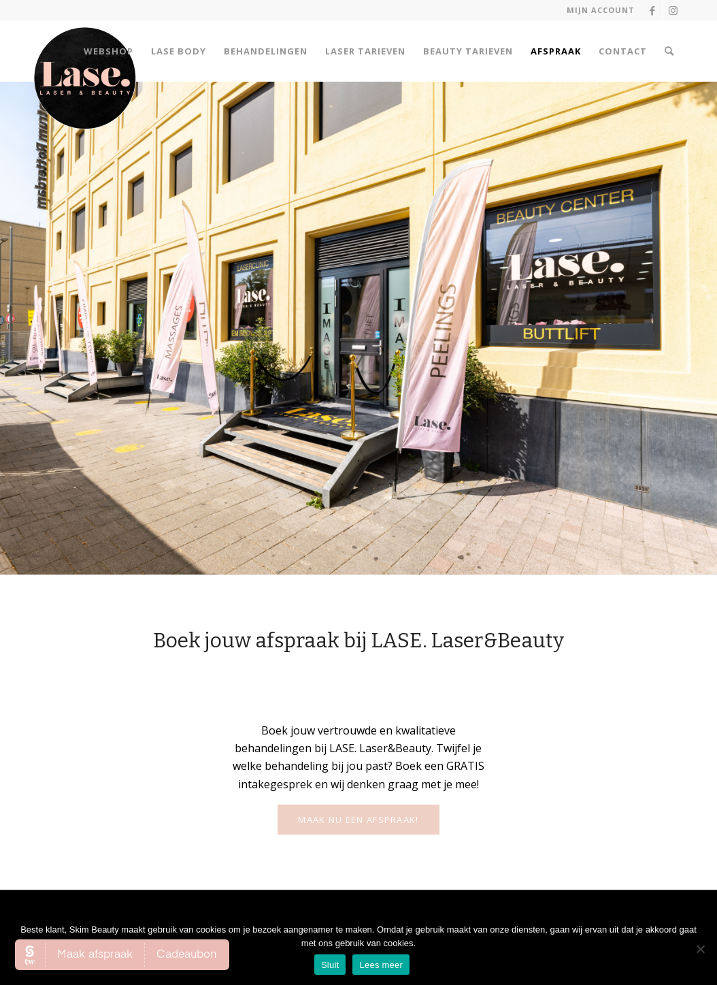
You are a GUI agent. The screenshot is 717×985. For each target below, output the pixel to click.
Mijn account (601, 10)
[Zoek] (669, 51)
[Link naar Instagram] (673, 10)
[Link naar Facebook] (652, 10)
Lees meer (381, 965)
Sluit (330, 965)
